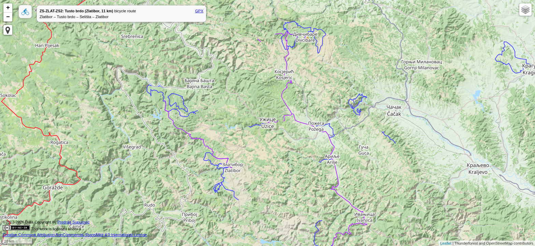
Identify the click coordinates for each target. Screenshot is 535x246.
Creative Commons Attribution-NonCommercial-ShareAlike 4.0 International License (75, 235)
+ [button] (8, 8)
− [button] (8, 17)
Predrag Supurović (73, 222)
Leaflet (445, 243)
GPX (199, 11)
